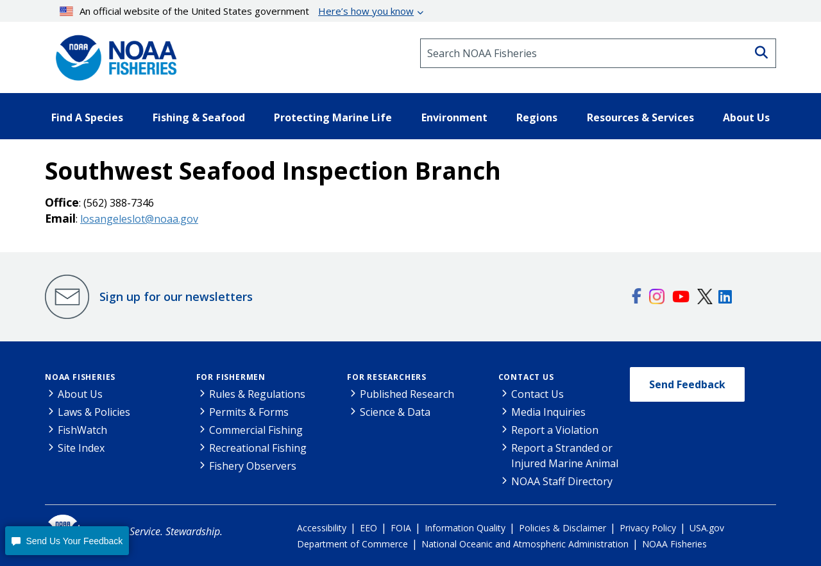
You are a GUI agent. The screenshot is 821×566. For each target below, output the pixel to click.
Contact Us (526, 377)
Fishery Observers (252, 466)
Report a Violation (554, 430)
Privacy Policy (648, 528)
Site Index (81, 448)
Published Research (407, 394)
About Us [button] (746, 117)
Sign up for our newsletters (176, 296)
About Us (80, 394)
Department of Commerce (352, 544)
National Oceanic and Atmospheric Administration (525, 544)
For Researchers (387, 377)
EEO (368, 528)
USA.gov (707, 528)
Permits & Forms (249, 412)
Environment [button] (454, 117)
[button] (67, 540)
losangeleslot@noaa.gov (139, 219)
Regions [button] (536, 117)
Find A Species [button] (87, 117)
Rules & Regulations (257, 394)
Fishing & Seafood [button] (199, 117)
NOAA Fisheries (80, 377)
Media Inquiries (548, 412)
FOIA (401, 528)
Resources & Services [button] (640, 117)
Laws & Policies (94, 412)
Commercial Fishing (256, 430)
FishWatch (82, 430)
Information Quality (465, 528)
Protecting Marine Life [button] (333, 117)
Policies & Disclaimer (562, 528)
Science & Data (395, 412)
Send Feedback (687, 384)
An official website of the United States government (237, 11)
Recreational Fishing (258, 448)
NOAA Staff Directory (562, 481)
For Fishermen (231, 377)
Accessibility (321, 528)
